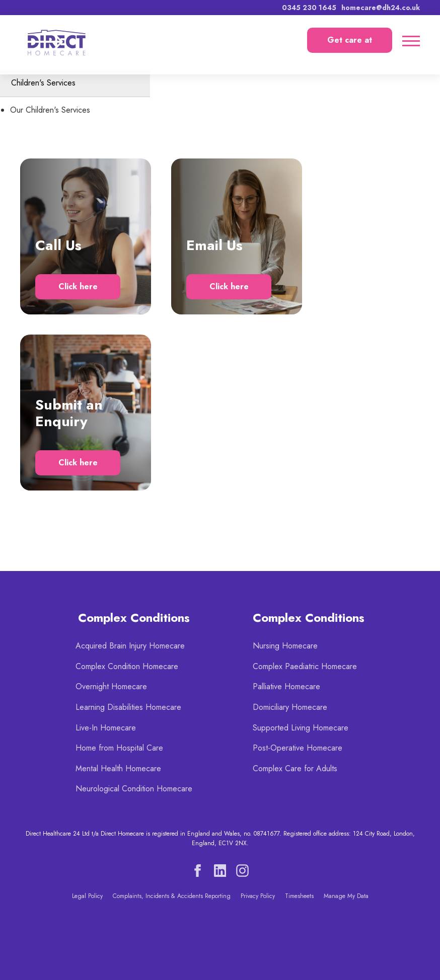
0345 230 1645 (309, 8)
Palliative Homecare (286, 686)
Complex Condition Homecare (127, 666)
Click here (78, 286)
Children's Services (43, 83)
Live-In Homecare (106, 727)
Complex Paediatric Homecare (305, 666)
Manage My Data (346, 896)
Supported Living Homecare (300, 727)
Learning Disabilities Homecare (128, 707)
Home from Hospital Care (119, 748)
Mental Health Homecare (118, 768)
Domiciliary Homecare (290, 707)
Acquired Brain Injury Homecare (130, 645)
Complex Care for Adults (295, 768)
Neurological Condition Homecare (134, 788)
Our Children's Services (50, 110)
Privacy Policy (258, 896)
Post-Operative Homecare (297, 748)
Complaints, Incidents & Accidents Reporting (172, 896)
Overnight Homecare (111, 686)
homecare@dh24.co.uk (380, 8)
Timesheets (299, 896)
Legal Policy (87, 896)
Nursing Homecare (285, 645)
